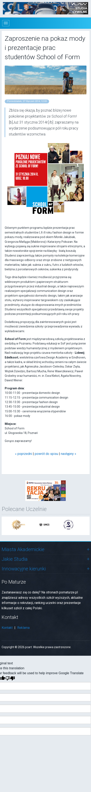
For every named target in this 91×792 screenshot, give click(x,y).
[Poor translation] (10, 678)
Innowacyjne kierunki (24, 569)
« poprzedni (23, 454)
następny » (68, 454)
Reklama (23, 628)
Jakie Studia (15, 559)
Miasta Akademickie (23, 549)
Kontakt (7, 628)
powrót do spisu (46, 454)
